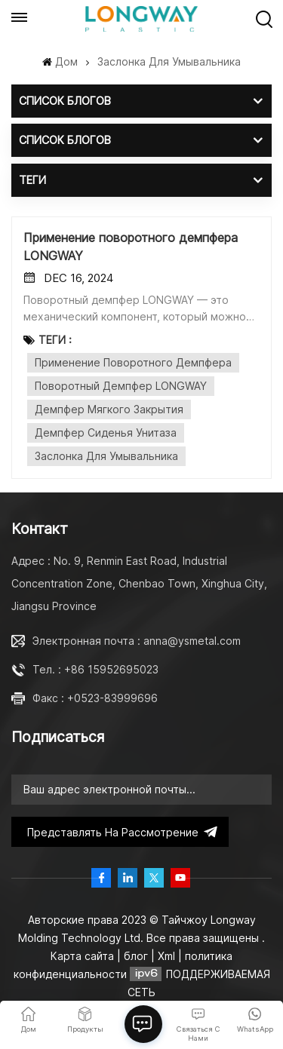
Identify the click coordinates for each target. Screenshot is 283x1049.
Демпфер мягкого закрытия (109, 409)
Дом (59, 61)
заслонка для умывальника (106, 455)
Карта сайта (84, 955)
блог (137, 955)
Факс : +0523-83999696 (95, 698)
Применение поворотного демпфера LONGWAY (130, 246)
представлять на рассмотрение (120, 832)
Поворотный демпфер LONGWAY (121, 385)
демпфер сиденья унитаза (106, 432)
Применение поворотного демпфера (133, 362)
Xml (166, 955)
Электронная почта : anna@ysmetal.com (136, 640)
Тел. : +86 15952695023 (95, 669)
